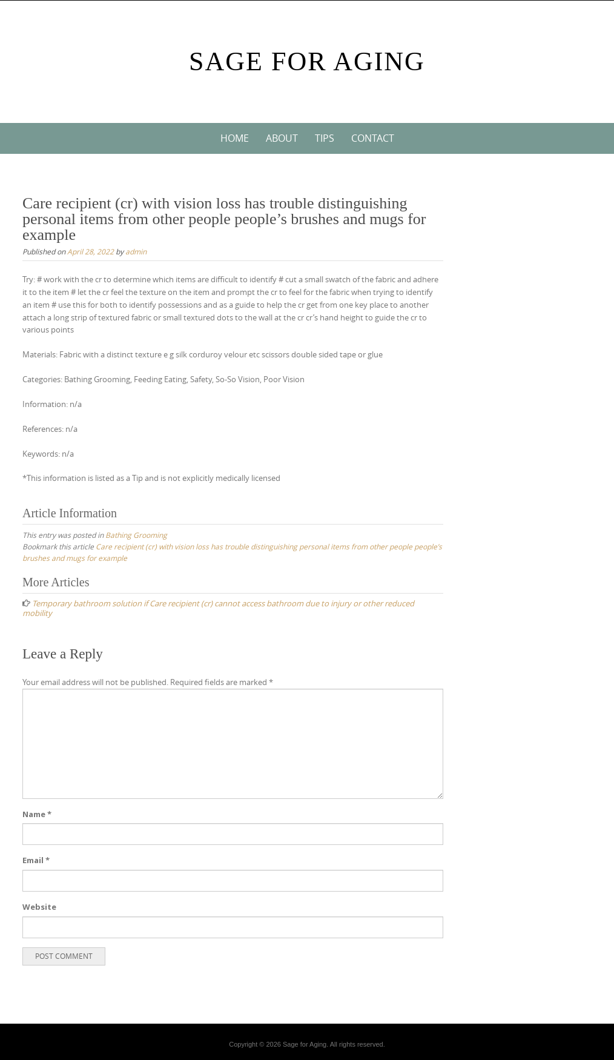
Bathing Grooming (136, 535)
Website (39, 906)
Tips (324, 138)
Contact (372, 138)
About (282, 138)
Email (36, 860)
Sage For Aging (307, 61)
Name (36, 814)
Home (234, 138)
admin (136, 251)
